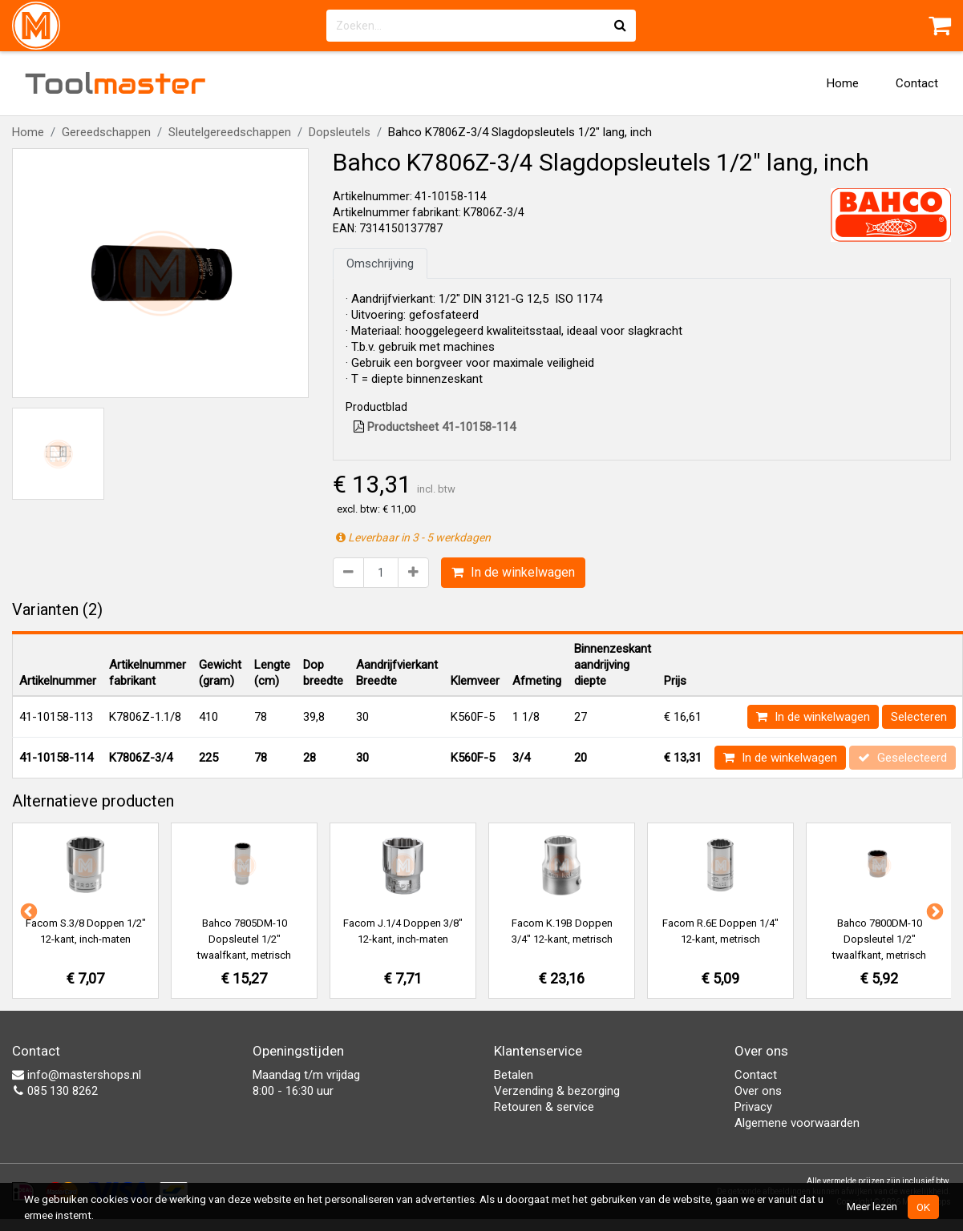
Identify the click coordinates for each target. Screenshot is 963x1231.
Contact (917, 83)
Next (933, 911)
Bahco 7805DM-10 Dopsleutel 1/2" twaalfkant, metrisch (244, 939)
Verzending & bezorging (557, 1091)
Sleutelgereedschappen (229, 132)
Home (843, 83)
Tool (115, 83)
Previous (27, 911)
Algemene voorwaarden (797, 1123)
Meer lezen (872, 1206)
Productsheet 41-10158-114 (435, 427)
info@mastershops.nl (76, 1075)
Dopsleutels (339, 132)
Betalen (513, 1075)
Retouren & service (544, 1107)
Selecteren (919, 717)
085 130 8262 (55, 1091)
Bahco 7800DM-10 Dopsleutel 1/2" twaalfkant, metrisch (879, 939)
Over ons (758, 1091)
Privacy (753, 1107)
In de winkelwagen (513, 572)
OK (923, 1207)
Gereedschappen (106, 132)
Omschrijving (380, 263)
